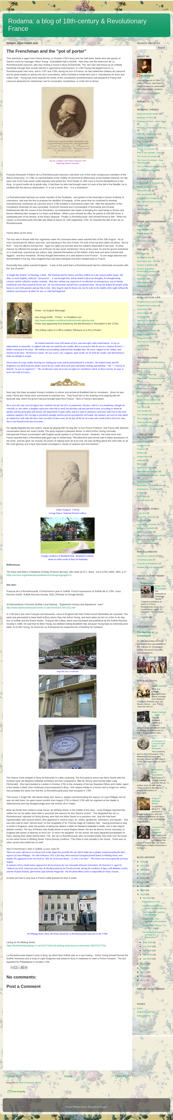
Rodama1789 (147, 75)
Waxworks (142, 286)
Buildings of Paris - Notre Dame (152, 121)
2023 (142, 874)
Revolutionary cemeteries (149, 396)
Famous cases (144, 229)
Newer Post (14, 1076)
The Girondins (143, 500)
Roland (140, 493)
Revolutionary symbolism (148, 403)
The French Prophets (147, 341)
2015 (142, 972)
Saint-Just (141, 496)
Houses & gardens (145, 265)
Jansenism (142, 309)
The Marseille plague (147, 170)
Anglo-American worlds (148, 114)
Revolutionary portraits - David (151, 475)
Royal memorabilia (145, 543)
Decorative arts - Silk (146, 261)
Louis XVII (142, 520)
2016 (142, 968)
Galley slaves (143, 233)
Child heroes (143, 441)
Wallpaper (141, 279)
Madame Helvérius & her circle (151, 324)
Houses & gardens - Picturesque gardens (146, 269)
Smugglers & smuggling (148, 198)
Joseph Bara (143, 456)
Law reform (142, 237)
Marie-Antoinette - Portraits (149, 535)
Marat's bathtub (159, 686)
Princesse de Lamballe (147, 539)
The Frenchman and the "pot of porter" (153, 913)
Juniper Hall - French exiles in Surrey (152, 926)
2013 (142, 980)
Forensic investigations (147, 563)
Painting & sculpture (146, 275)
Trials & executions (146, 422)
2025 (142, 865)
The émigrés (143, 418)
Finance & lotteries (145, 137)
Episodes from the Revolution (151, 362)
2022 (142, 878)
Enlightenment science (147, 302)
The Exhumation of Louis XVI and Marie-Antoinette (158, 743)
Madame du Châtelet (147, 330)
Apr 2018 (147, 950)
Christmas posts (144, 559)
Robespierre (142, 481)
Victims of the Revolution (148, 426)
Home (68, 1076)
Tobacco (141, 205)
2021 (142, 882)
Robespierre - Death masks (150, 485)
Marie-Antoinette (144, 532)
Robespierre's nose (151, 901)
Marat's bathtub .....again (159, 713)
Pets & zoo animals (146, 149)
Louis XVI (141, 513)
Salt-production (144, 190)
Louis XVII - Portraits (146, 524)
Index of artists (144, 1015)
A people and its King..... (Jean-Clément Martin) (154, 906)
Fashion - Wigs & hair (147, 134)
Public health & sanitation (149, 183)
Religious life (143, 338)
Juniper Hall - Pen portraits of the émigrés (154, 920)
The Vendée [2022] (146, 414)
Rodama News (148, 583)
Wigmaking (142, 213)
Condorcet (142, 445)
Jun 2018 (147, 946)
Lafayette (141, 460)
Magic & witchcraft (145, 334)
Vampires (141, 345)
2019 (142, 890)
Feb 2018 (147, 954)
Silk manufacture (145, 194)
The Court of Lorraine (147, 156)
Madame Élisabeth (145, 528)
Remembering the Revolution (150, 368)
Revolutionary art (145, 392)
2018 (142, 894)
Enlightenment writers (147, 305)
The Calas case (144, 241)
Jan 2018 (147, 959)
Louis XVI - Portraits (146, 517)
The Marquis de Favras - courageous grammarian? (153, 934)
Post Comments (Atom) (30, 1082)
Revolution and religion (147, 384)
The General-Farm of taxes (149, 201)
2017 (142, 964)
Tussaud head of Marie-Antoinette (158, 829)
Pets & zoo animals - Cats (149, 152)
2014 (142, 976)
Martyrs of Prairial (145, 467)
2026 (142, 861)
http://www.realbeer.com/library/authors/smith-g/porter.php (64, 320)
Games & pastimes (146, 145)
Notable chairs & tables (148, 567)
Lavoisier (141, 316)
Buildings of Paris (145, 117)
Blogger (103, 1107)
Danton (140, 453)
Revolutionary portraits (147, 471)
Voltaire (140, 349)
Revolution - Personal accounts (151, 378)
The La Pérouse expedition (149, 166)
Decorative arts (144, 257)
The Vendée (142, 411)
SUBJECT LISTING (146, 1012)
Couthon (141, 449)
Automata (141, 253)
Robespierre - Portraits (147, 489)
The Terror (142, 407)
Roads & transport (145, 186)
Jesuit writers (143, 313)
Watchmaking (143, 209)
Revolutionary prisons (147, 399)
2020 (142, 886)
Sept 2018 (148, 942)
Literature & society (146, 320)
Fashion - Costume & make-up (151, 127)
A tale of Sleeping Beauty (156, 801)
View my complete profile (148, 93)
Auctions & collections (147, 556)
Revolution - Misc (145, 374)
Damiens (141, 226)
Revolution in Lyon (145, 388)
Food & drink (143, 141)
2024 (142, 870)
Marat (139, 464)
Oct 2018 (147, 898)
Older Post (122, 1076)
